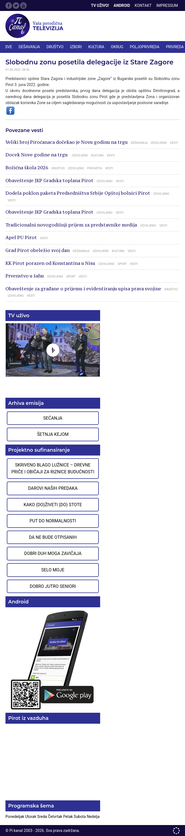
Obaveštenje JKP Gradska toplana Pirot (49, 180)
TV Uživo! (100, 5)
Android (122, 5)
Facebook (8, 5)
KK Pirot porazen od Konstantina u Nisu (50, 263)
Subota (80, 816)
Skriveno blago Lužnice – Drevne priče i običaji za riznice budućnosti (52, 468)
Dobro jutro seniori (53, 586)
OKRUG (117, 47)
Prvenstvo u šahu (24, 276)
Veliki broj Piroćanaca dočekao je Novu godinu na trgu (66, 142)
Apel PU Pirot (21, 237)
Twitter (16, 5)
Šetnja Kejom (53, 434)
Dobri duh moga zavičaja (52, 553)
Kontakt (143, 5)
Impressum (167, 5)
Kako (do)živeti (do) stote (53, 504)
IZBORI (76, 47)
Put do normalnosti (52, 520)
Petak (68, 816)
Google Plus (23, 5)
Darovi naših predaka (53, 488)
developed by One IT (176, 830)
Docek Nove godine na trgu (37, 155)
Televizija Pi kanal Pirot (35, 26)
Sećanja (52, 418)
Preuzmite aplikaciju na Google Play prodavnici (52, 659)
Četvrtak (55, 816)
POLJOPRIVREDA (144, 47)
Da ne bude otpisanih (53, 537)
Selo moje (52, 569)
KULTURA (96, 47)
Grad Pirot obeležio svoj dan (37, 250)
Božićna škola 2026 (26, 168)
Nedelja (93, 816)
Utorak (31, 816)
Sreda (42, 816)
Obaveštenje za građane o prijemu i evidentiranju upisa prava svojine (83, 289)
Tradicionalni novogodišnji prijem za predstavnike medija (71, 225)
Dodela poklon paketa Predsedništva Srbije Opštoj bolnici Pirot (77, 193)
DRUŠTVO (54, 47)
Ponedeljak (15, 816)
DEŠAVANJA (29, 47)
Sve (8, 47)
